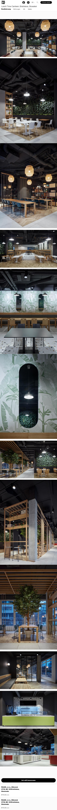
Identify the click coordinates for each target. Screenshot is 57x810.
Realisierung (6, 9)
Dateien (30, 9)
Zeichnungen (16, 9)
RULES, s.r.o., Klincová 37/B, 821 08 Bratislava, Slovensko (10, 789)
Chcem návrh (46, 2)
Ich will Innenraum (28, 780)
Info (24, 9)
